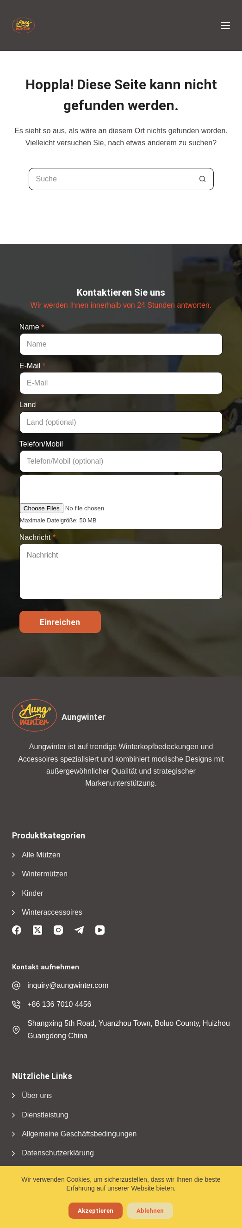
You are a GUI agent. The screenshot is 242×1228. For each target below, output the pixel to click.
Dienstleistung (45, 1115)
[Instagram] (58, 930)
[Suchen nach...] (110, 179)
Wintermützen (45, 874)
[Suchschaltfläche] (203, 179)
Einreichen (60, 622)
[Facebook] (16, 930)
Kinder (32, 893)
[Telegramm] (79, 930)
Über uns (37, 1095)
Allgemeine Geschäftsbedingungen (79, 1134)
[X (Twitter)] (37, 930)
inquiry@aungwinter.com (67, 985)
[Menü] (225, 25)
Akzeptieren (95, 1210)
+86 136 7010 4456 (59, 1004)
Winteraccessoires (52, 912)
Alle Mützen (41, 855)
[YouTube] (100, 930)
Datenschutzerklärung (58, 1153)
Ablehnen (150, 1210)
